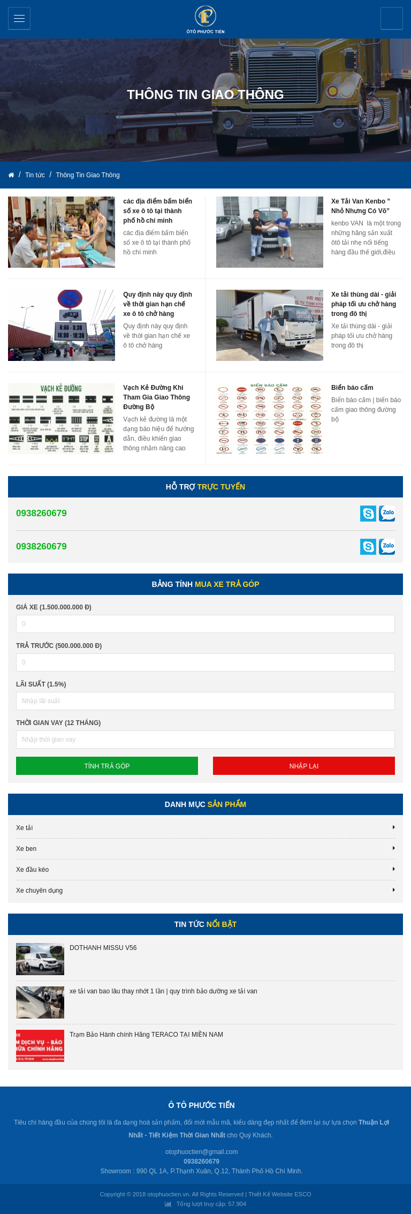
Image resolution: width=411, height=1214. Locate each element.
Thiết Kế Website (270, 1194)
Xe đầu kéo (32, 869)
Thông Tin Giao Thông (87, 175)
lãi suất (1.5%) (41, 684)
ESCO (302, 1194)
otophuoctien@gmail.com (201, 1152)
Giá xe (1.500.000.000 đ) (54, 607)
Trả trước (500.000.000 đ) (59, 646)
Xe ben (26, 849)
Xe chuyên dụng (39, 890)
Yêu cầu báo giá (391, 18)
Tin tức (36, 175)
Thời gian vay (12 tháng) (58, 723)
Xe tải (24, 828)
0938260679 (41, 513)
